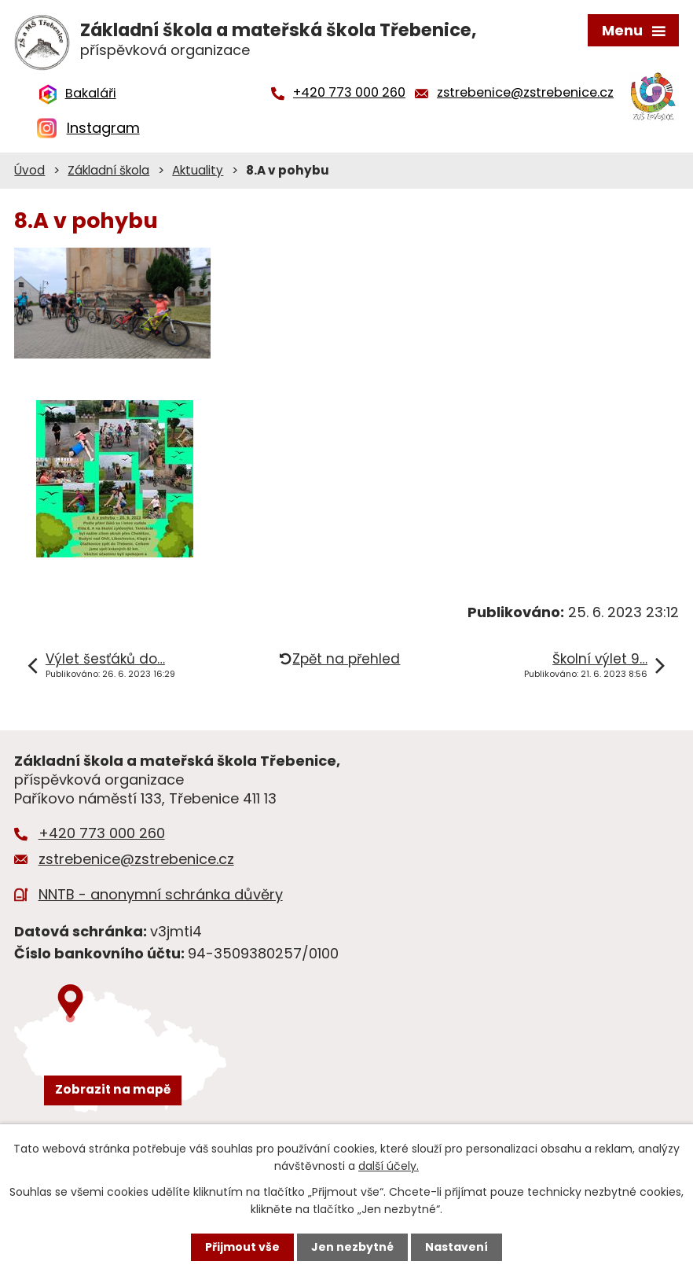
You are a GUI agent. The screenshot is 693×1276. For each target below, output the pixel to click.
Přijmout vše (242, 1247)
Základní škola (108, 170)
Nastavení (456, 1247)
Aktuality (197, 170)
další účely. (388, 1166)
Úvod (29, 170)
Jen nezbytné (352, 1247)
